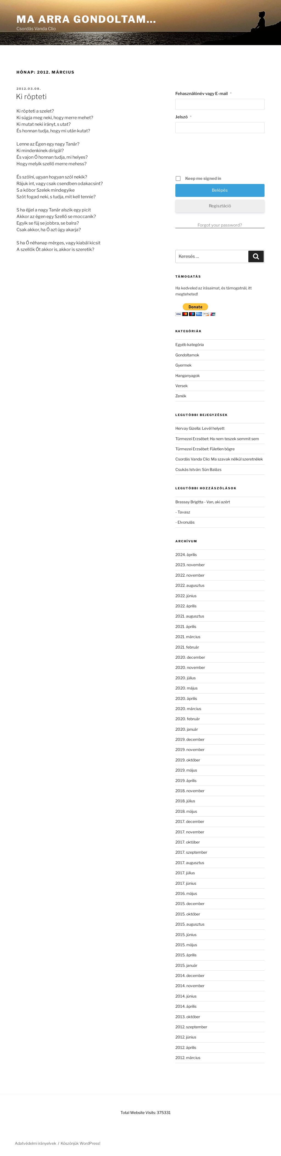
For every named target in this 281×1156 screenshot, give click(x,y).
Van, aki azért (218, 501)
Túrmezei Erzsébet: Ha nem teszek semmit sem (217, 438)
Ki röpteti (31, 96)
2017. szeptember (191, 852)
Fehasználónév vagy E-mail (203, 94)
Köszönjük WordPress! (80, 1143)
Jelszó (183, 117)
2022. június (185, 595)
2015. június (185, 934)
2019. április (185, 780)
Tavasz (184, 512)
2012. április (185, 1047)
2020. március (188, 708)
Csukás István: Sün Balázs (198, 469)
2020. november (190, 667)
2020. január (186, 729)
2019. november (189, 749)
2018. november (189, 790)
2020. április (186, 698)
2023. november (190, 564)
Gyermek (183, 365)
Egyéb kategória (189, 344)
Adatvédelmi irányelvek (35, 1143)
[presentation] (220, 156)
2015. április (185, 955)
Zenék (180, 395)
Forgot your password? (220, 225)
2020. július (185, 677)
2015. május (186, 944)
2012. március (187, 1057)
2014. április (185, 1006)
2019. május (186, 770)
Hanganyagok (187, 375)
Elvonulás (186, 522)
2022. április (185, 606)
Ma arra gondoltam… (86, 19)
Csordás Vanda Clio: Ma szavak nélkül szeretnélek (219, 459)
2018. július (185, 800)
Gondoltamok (187, 355)
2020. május (186, 688)
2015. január (186, 965)
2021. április (185, 626)
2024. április (186, 554)
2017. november (189, 832)
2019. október (187, 760)
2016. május (186, 893)
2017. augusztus (189, 862)
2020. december (190, 657)
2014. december (189, 975)
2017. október (187, 842)
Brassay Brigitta (189, 501)
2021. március (187, 636)
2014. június (185, 996)
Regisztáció (220, 205)
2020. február (187, 718)
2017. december (189, 821)
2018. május (186, 811)
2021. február (187, 647)
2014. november (189, 985)
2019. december (189, 739)
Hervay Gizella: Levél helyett (199, 428)
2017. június (185, 883)
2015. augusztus (189, 924)
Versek (181, 385)
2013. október (187, 1016)
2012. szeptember (191, 1026)
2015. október (187, 914)
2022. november (189, 575)
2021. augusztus (189, 616)
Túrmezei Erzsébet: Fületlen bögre (205, 448)
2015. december (189, 903)
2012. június (185, 1037)
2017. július (185, 872)
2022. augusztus (189, 585)
